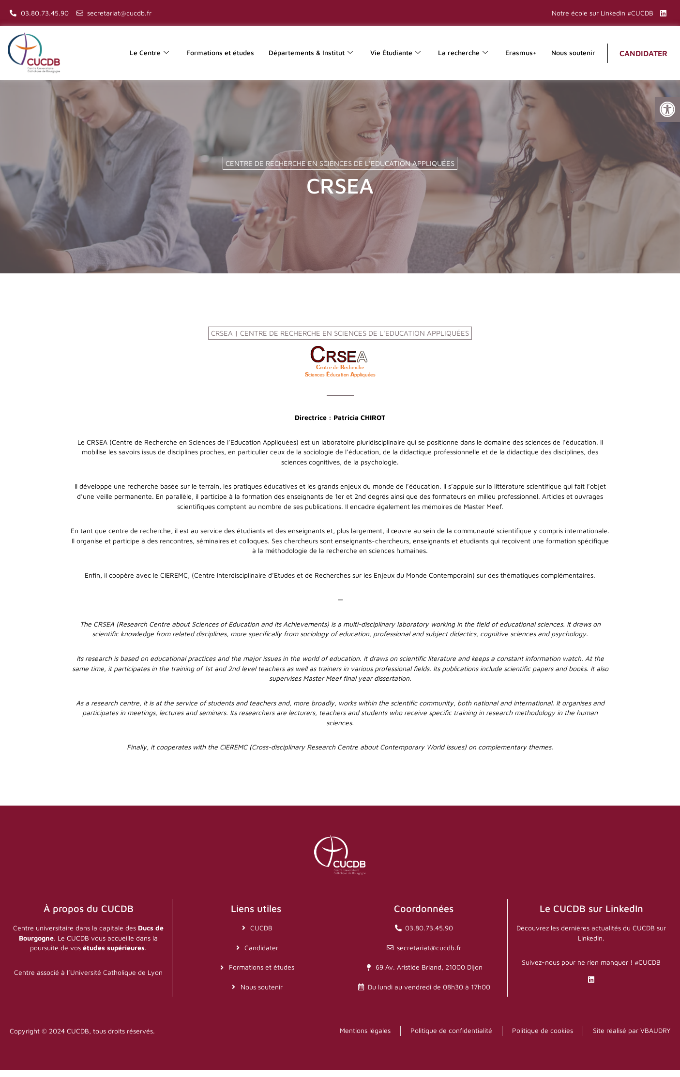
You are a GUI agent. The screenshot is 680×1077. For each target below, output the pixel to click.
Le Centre (149, 53)
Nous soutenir (573, 52)
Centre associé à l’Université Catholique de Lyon (88, 979)
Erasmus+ (521, 52)
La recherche (463, 53)
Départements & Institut (311, 53)
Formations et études (220, 52)
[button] (667, 109)
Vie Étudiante (395, 53)
